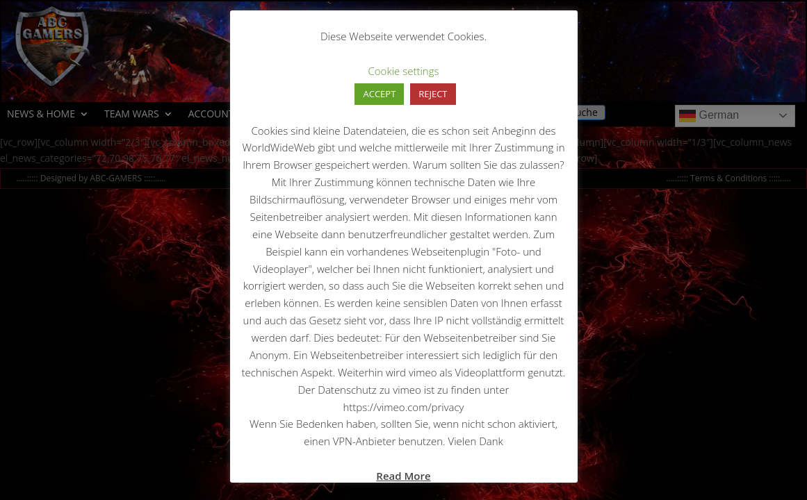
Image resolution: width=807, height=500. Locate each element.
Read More (403, 476)
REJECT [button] (432, 94)
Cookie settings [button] (403, 71)
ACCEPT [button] (379, 94)
